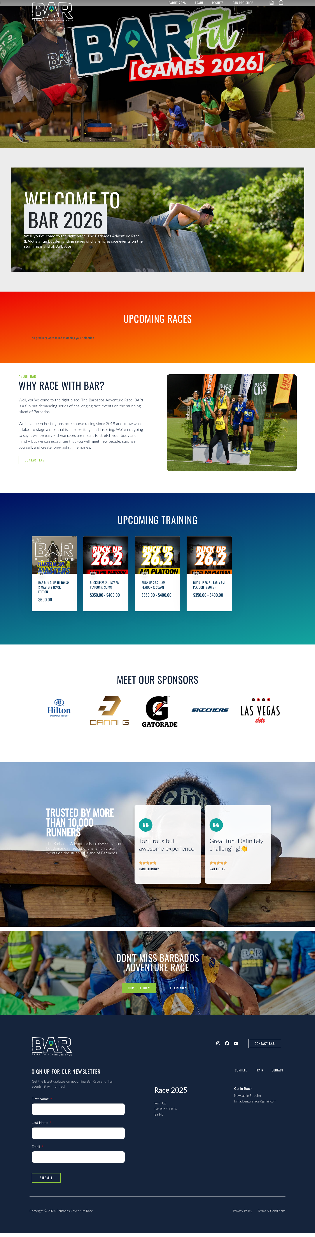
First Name (41, 1102)
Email (36, 1150)
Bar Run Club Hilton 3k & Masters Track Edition (54, 601)
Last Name (40, 1126)
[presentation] (39, 730)
